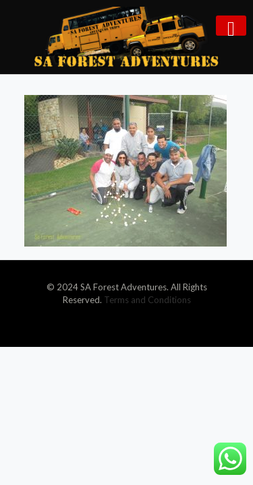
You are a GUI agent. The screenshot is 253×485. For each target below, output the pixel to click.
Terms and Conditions (147, 299)
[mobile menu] (231, 25)
